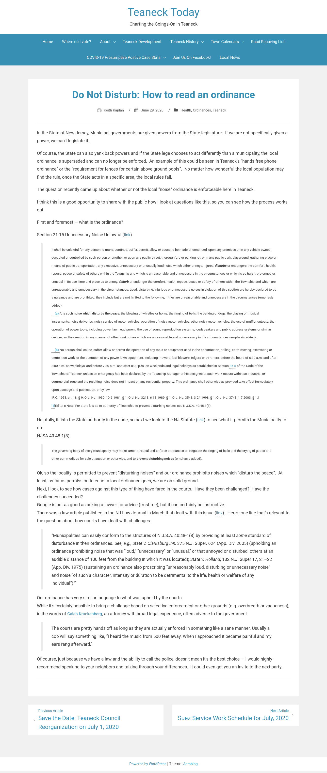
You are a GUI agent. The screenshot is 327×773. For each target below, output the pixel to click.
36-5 (232, 367)
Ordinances (204, 111)
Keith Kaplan (111, 111)
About (105, 43)
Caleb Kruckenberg (85, 615)
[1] (53, 407)
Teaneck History (184, 43)
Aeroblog (192, 766)
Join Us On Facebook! (192, 59)
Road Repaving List (268, 43)
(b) (55, 351)
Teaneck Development (142, 43)
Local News (230, 59)
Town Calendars (225, 43)
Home (47, 43)
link (127, 236)
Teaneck (222, 111)
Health (186, 111)
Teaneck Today (163, 13)
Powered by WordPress (147, 766)
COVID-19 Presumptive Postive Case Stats (124, 59)
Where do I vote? (76, 43)
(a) (55, 315)
